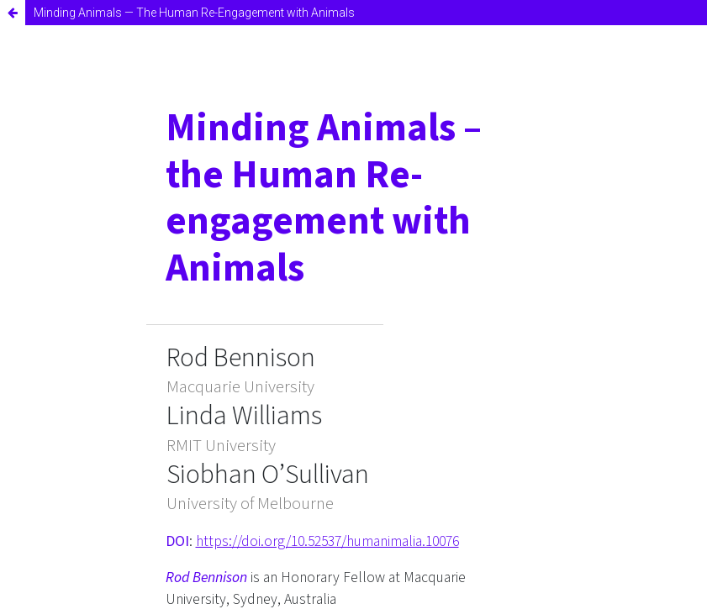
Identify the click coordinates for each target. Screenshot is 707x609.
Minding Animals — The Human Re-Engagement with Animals (194, 12)
